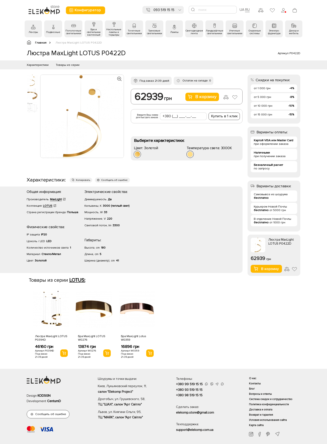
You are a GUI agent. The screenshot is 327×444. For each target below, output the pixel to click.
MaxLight (56, 199)
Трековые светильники (154, 32)
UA (241, 9)
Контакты (255, 383)
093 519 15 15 (163, 10)
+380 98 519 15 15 (189, 395)
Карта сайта (256, 425)
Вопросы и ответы (260, 394)
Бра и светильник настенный (94, 32)
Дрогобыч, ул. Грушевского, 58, (129, 402)
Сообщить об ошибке (114, 180)
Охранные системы (254, 32)
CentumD (54, 401)
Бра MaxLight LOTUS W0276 (91, 337)
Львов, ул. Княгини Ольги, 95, (129, 415)
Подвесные (53, 32)
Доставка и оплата (260, 409)
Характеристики (38, 65)
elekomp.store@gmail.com (195, 412)
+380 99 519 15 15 (189, 384)
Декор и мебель (294, 32)
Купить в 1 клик (224, 116)
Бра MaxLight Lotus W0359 (133, 337)
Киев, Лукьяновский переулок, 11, (129, 389)
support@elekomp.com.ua (194, 430)
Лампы (174, 32)
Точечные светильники (134, 32)
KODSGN (44, 396)
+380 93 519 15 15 (189, 390)
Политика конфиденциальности (269, 404)
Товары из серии (67, 65)
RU (247, 9)
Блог (252, 388)
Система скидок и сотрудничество (270, 399)
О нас (252, 378)
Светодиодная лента (194, 32)
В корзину (202, 97)
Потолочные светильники (73, 32)
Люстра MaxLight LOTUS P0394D (51, 337)
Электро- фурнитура (274, 32)
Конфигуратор (85, 10)
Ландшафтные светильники (214, 32)
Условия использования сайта (268, 420)
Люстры (33, 32)
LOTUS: (77, 280)
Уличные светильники (234, 32)
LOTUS (47, 206)
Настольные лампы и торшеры (113, 32)
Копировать (83, 180)
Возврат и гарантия (261, 414)
